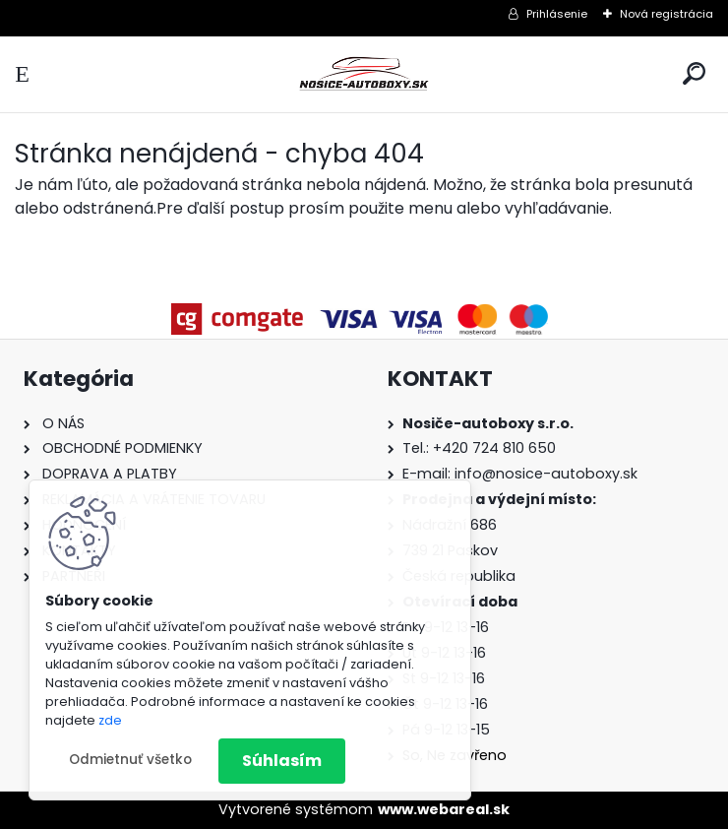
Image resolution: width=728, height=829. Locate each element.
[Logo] (364, 74)
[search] (694, 73)
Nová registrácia (666, 14)
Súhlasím (282, 760)
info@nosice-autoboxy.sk (546, 473)
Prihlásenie (556, 14)
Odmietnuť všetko (130, 759)
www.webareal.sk (444, 809)
